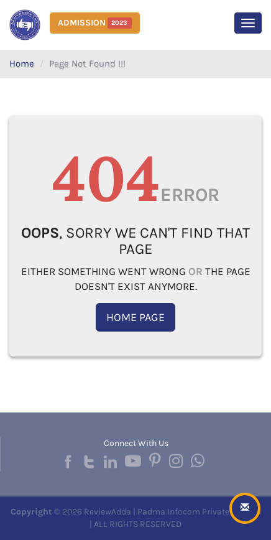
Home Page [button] (135, 317)
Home (21, 63)
